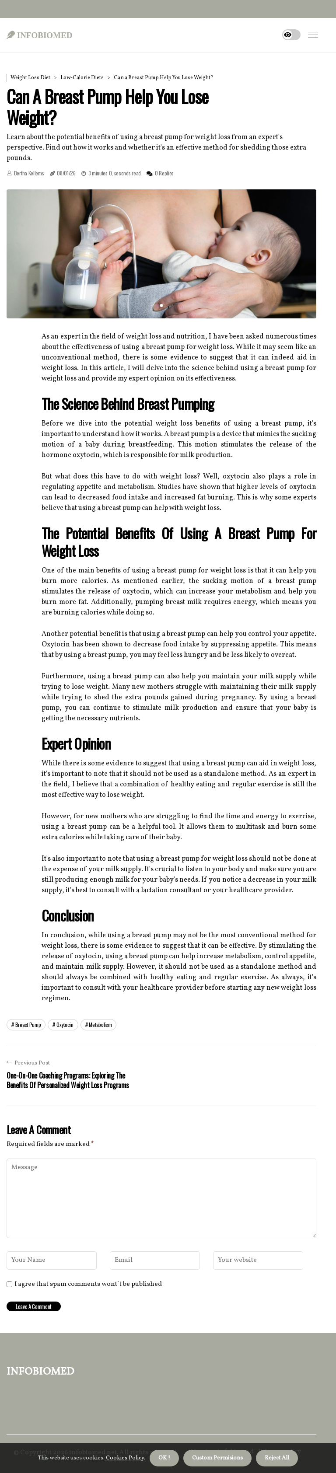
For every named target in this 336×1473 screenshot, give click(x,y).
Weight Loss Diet (30, 77)
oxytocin (65, 1024)
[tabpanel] (161, 253)
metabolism (100, 1024)
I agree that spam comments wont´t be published (88, 1284)
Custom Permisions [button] (217, 1458)
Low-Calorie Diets (82, 77)
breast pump (28, 1024)
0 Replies (164, 173)
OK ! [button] (164, 1458)
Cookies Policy (124, 1458)
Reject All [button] (277, 1458)
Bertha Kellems (29, 173)
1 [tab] (161, 305)
